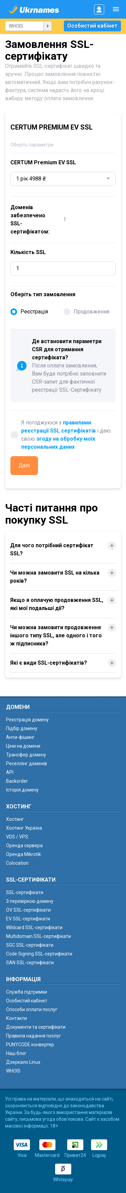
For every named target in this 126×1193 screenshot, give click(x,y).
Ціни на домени (23, 746)
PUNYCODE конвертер (30, 1044)
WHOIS (13, 1071)
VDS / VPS (17, 836)
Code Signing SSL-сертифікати (39, 953)
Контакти (16, 1018)
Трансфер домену (26, 754)
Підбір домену (21, 728)
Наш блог (16, 1053)
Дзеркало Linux (23, 1062)
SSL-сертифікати (24, 892)
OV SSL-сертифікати (28, 910)
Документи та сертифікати (36, 1027)
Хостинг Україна (24, 828)
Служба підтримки (26, 992)
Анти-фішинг (20, 737)
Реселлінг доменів (26, 763)
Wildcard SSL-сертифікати (34, 927)
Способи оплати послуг (31, 1009)
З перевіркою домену (29, 901)
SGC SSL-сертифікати (29, 945)
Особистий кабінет (92, 26)
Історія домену (22, 790)
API (9, 772)
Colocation (17, 863)
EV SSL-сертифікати (28, 918)
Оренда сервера (24, 845)
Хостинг (15, 819)
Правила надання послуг (33, 1035)
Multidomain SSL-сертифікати (38, 936)
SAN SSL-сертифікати (30, 962)
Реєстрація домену (27, 719)
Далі (24, 465)
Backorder (17, 781)
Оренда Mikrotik (23, 854)
